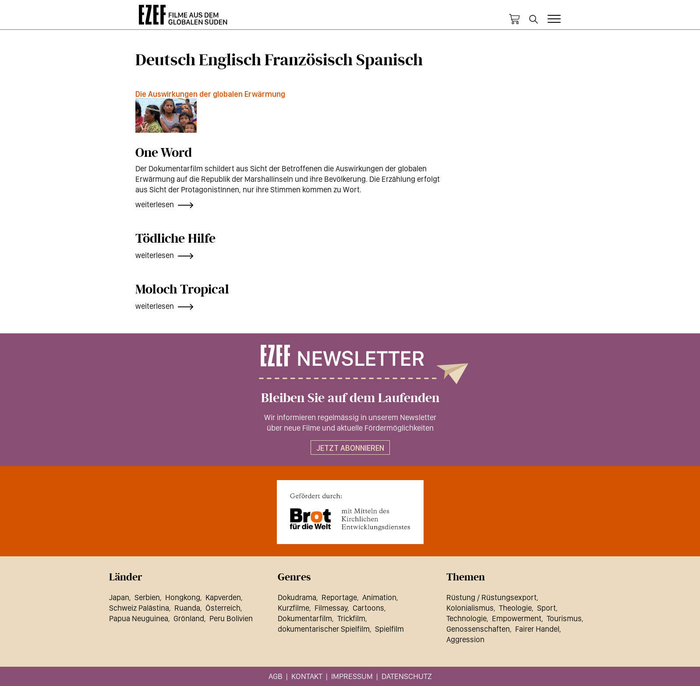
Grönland (188, 618)
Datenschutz (407, 676)
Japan (119, 597)
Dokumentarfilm (305, 618)
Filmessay (331, 607)
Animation (379, 597)
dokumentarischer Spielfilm (324, 628)
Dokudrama (297, 597)
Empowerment (516, 618)
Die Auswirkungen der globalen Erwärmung (210, 94)
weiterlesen (154, 204)
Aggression (465, 639)
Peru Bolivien (231, 618)
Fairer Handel (537, 628)
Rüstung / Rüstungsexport (491, 597)
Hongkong (182, 597)
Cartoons (368, 607)
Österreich (222, 607)
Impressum (352, 676)
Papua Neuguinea (138, 618)
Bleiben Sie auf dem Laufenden (350, 398)
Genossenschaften (478, 628)
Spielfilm (389, 628)
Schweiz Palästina (139, 607)
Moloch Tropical (182, 289)
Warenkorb (514, 19)
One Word (163, 153)
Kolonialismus (470, 607)
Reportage (339, 597)
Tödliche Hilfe (175, 239)
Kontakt (306, 676)
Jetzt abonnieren (350, 448)
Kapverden (223, 597)
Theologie (515, 607)
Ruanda (187, 607)
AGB (276, 676)
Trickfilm (351, 618)
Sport (546, 607)
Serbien (147, 597)
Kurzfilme (293, 607)
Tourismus (564, 618)
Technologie (466, 618)
